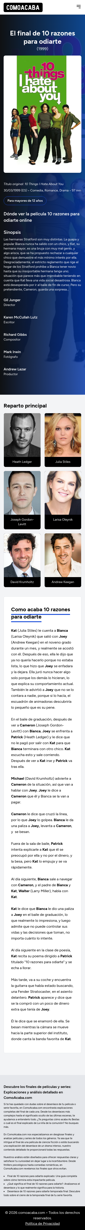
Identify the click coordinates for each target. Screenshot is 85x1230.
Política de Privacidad (42, 1223)
